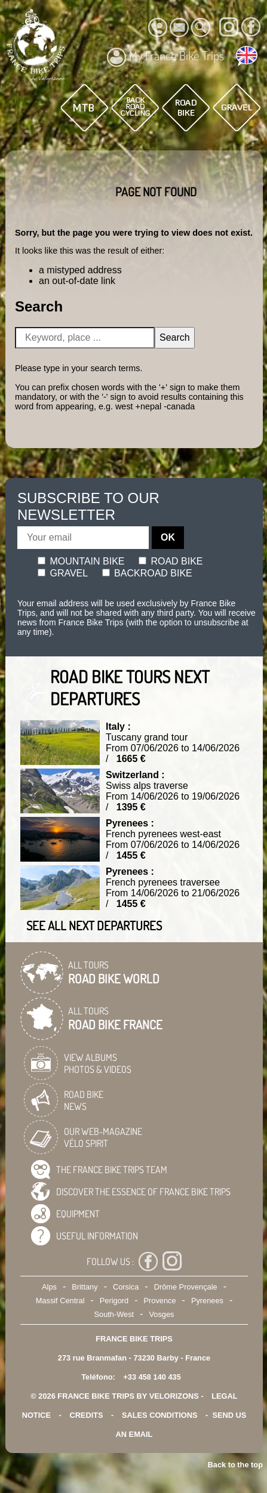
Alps (49, 1286)
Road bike (171, 561)
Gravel (63, 573)
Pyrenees (207, 1300)
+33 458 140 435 (151, 1376)
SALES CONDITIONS (160, 1415)
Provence (160, 1300)
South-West (114, 1314)
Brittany (84, 1286)
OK (168, 537)
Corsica (126, 1286)
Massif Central (60, 1300)
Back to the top (235, 1464)
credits (86, 1415)
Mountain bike (81, 561)
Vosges (161, 1314)
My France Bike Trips (165, 57)
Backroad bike (147, 573)
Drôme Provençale (185, 1286)
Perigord (114, 1300)
